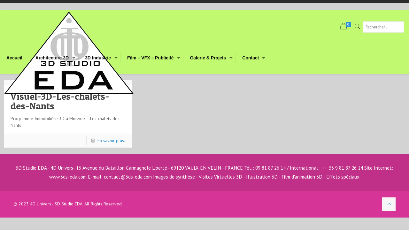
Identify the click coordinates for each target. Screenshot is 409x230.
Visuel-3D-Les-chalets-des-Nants (60, 100)
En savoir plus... (112, 140)
